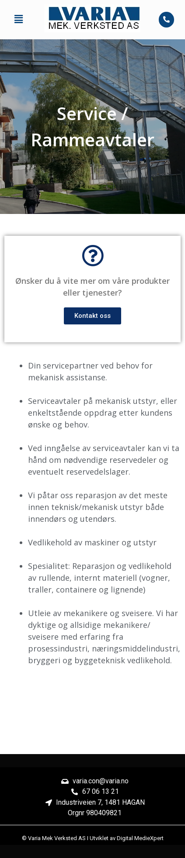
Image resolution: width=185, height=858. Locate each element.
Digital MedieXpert (140, 838)
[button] (18, 19)
